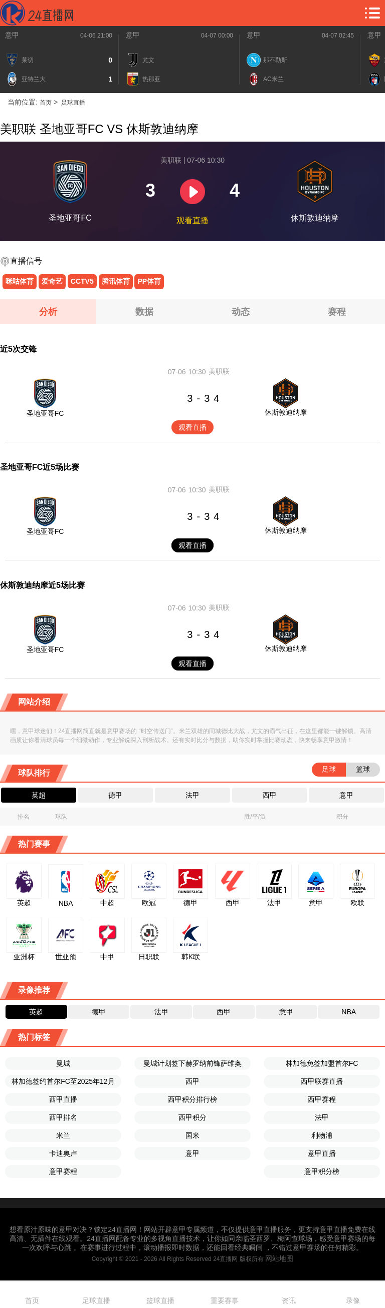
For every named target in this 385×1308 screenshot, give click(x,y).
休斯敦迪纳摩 (286, 412)
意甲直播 (322, 1153)
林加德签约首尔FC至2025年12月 (63, 1081)
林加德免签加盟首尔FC (322, 1063)
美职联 (219, 371)
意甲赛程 (63, 1171)
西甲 (192, 1081)
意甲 (12, 35)
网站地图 (279, 1258)
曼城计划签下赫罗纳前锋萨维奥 (192, 1063)
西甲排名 (63, 1117)
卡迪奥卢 (63, 1153)
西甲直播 (63, 1099)
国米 (192, 1135)
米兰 (63, 1135)
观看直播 (192, 427)
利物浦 (321, 1135)
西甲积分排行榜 (192, 1099)
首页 (46, 102)
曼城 (63, 1063)
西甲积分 (192, 1117)
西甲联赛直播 (322, 1081)
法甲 (322, 1117)
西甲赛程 (322, 1099)
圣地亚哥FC (45, 413)
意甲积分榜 (321, 1171)
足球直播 (72, 102)
